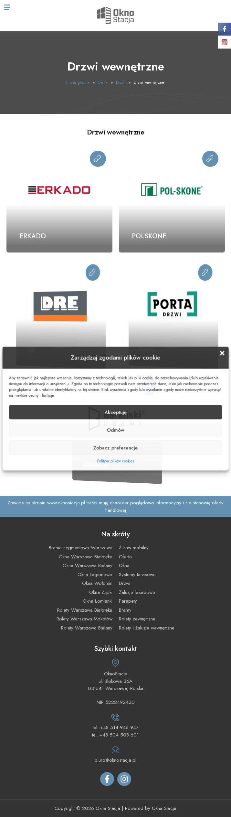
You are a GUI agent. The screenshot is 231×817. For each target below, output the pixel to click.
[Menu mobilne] (7, 7)
